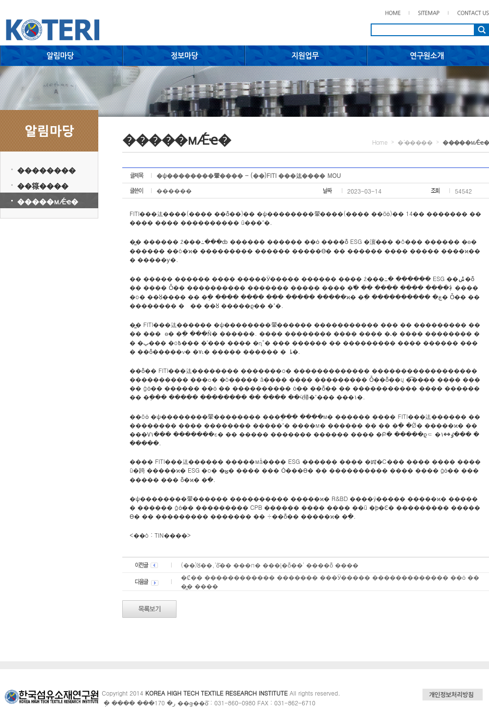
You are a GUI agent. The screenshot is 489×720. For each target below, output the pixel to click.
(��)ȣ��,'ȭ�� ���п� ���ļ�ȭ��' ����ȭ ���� (269, 565)
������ (174, 190)
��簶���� (42, 185)
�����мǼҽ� (47, 201)
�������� (46, 170)
